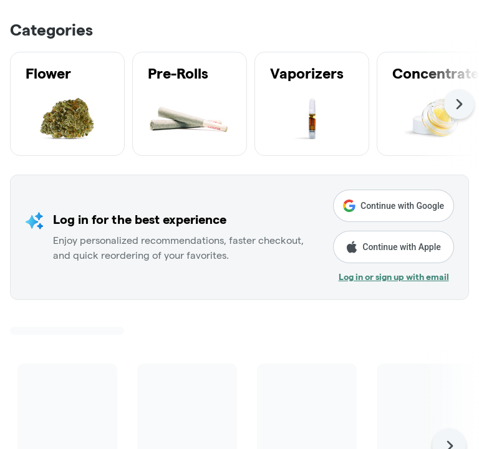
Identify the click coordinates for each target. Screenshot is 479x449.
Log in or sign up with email (394, 277)
